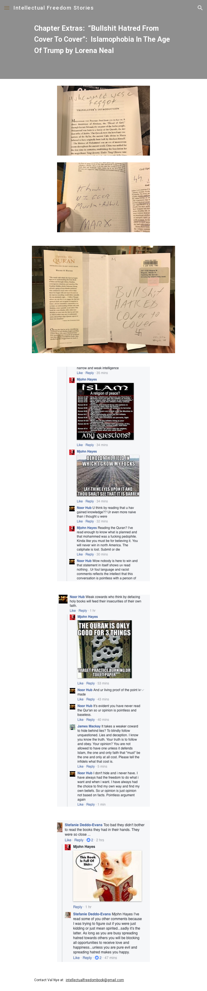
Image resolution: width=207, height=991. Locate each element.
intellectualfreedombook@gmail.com (95, 980)
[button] (7, 8)
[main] (103, 40)
